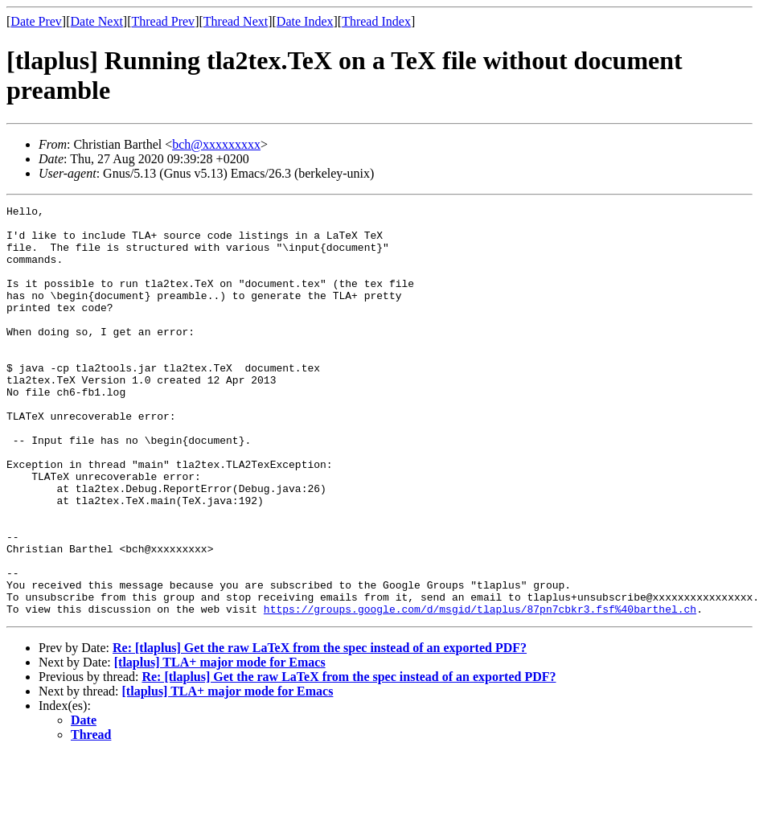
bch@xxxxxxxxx (216, 144)
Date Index (305, 21)
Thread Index (376, 21)
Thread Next (235, 21)
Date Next (97, 21)
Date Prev (36, 21)
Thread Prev (163, 21)
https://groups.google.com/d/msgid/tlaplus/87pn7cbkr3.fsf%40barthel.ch (480, 690)
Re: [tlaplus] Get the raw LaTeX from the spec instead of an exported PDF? (320, 729)
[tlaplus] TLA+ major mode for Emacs (220, 744)
